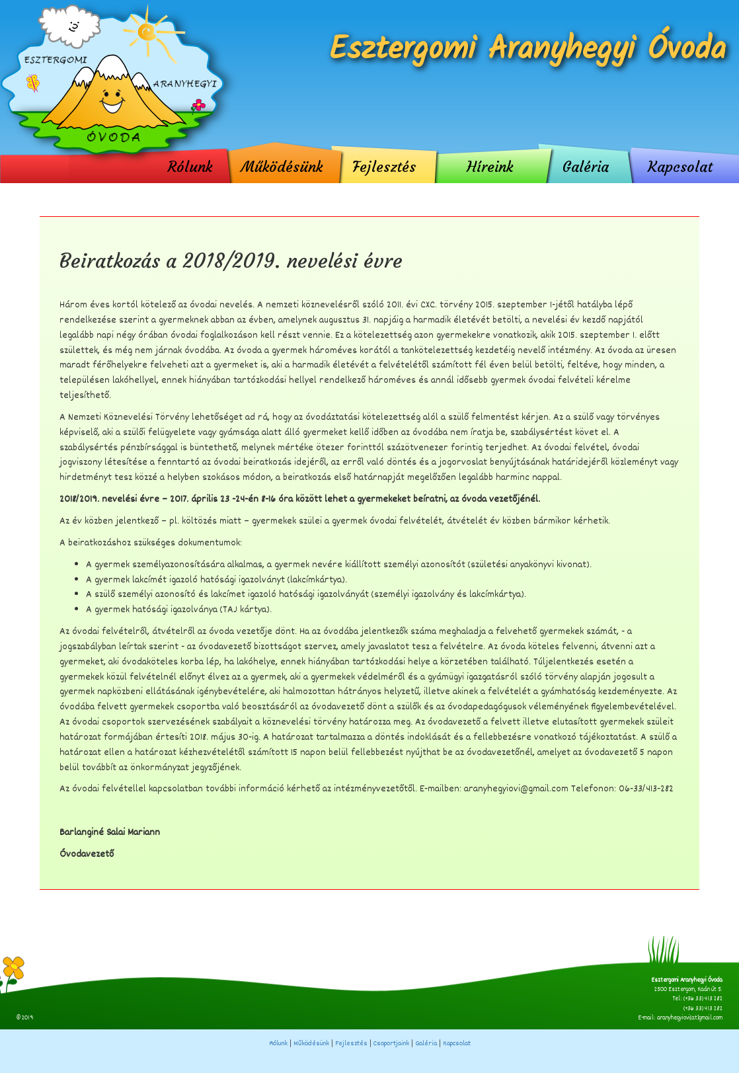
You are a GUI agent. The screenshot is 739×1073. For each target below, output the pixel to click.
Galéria (586, 166)
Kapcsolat (680, 166)
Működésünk (282, 166)
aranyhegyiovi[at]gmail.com (689, 1018)
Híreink (490, 166)
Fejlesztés (384, 166)
